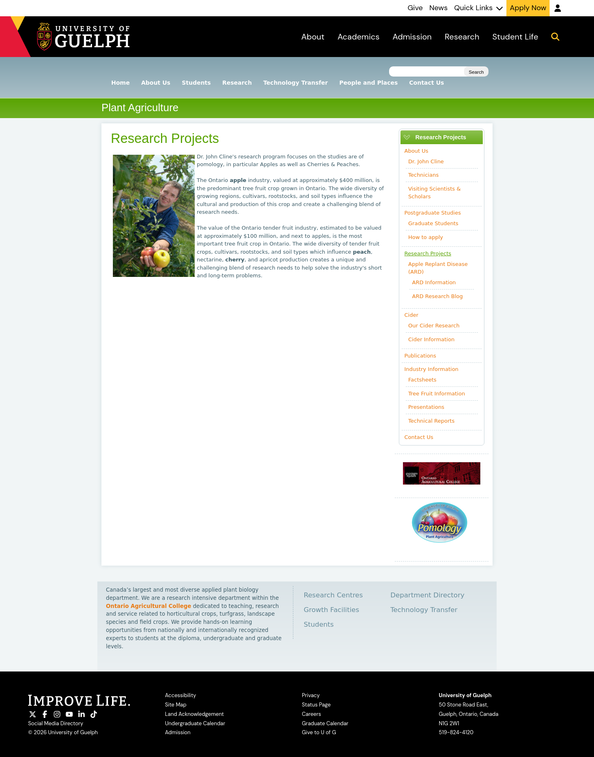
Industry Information (432, 369)
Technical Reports (431, 421)
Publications (420, 356)
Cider (411, 315)
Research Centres (333, 595)
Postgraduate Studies (433, 213)
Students (196, 82)
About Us (155, 82)
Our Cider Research (434, 326)
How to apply (425, 237)
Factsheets (422, 380)
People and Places (368, 82)
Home (120, 82)
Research (237, 82)
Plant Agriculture (139, 107)
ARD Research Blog (437, 296)
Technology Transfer (295, 82)
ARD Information (434, 282)
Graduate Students (433, 223)
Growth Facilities (331, 610)
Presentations (426, 407)
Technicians (423, 175)
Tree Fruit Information (436, 394)
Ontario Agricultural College (148, 606)
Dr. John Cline (426, 161)
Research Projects (428, 253)
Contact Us (426, 82)
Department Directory (427, 595)
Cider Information (431, 339)
